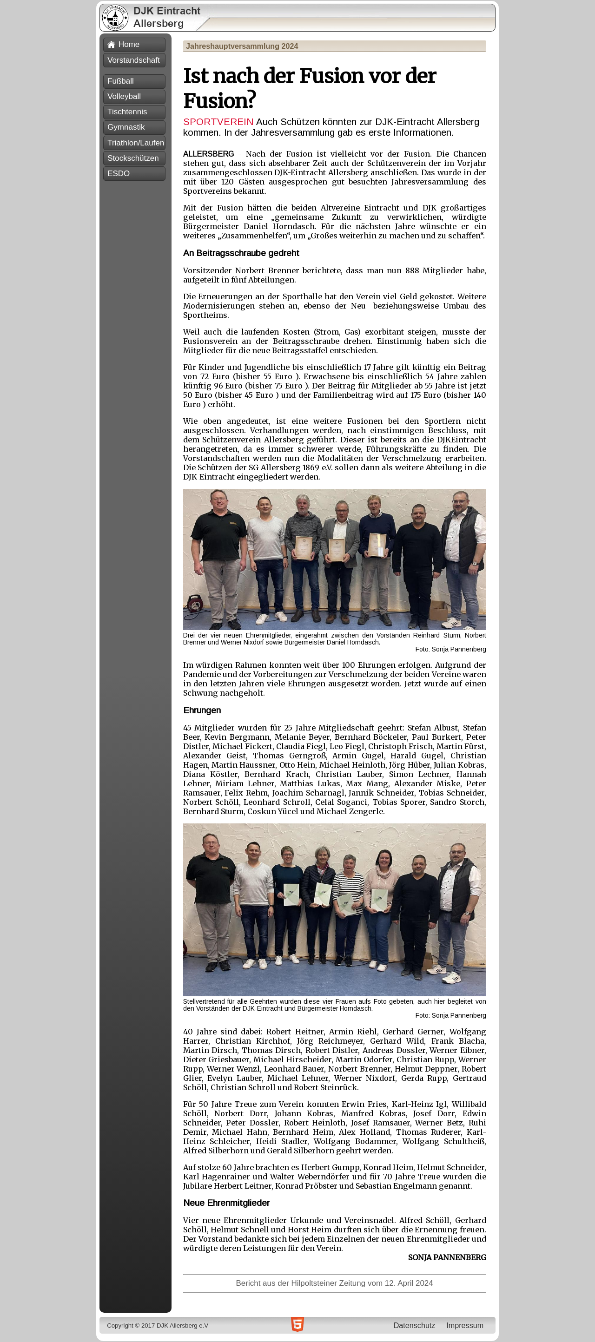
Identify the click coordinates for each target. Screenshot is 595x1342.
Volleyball (124, 96)
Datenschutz (415, 1325)
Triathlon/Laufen (135, 142)
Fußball (120, 81)
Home (123, 44)
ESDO (118, 173)
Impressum (464, 1325)
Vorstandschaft (133, 60)
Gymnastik (126, 127)
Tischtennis (127, 111)
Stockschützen (133, 158)
